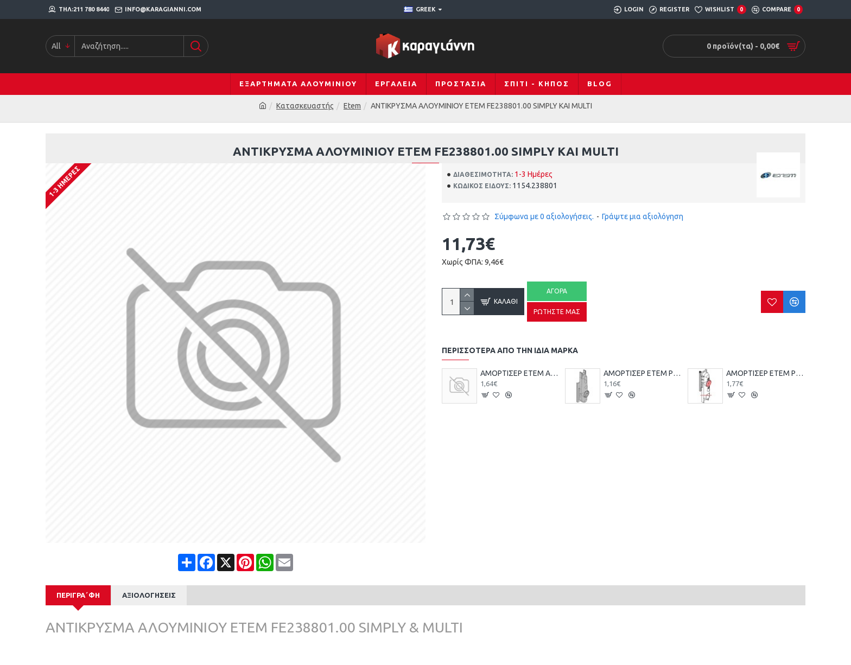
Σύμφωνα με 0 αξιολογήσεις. (544, 216)
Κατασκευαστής (305, 105)
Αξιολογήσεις (149, 595)
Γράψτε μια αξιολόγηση (642, 216)
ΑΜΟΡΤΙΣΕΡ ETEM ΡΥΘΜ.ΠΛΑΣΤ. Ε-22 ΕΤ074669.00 (765, 373)
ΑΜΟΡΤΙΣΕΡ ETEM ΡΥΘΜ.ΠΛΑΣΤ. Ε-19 (643, 373)
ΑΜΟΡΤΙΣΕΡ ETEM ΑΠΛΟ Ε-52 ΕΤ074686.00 (520, 373)
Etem (352, 105)
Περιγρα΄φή (78, 595)
